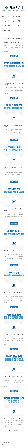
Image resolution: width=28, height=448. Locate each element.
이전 (7, 430)
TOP (25, 443)
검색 (22, 3)
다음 (21, 430)
